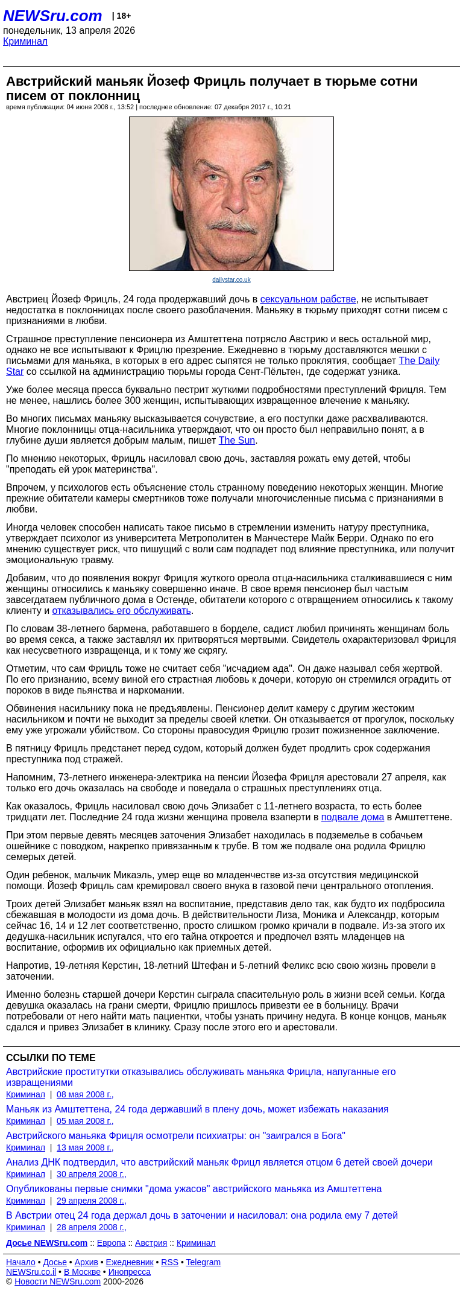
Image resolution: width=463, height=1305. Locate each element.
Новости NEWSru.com (57, 1281)
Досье (55, 1262)
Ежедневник (130, 1262)
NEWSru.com (52, 16)
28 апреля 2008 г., (92, 1227)
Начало (21, 1262)
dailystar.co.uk (231, 279)
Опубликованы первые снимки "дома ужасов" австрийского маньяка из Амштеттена (194, 1189)
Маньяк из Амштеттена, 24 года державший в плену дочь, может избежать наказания (197, 1109)
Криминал (25, 41)
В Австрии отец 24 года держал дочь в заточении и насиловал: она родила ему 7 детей (202, 1215)
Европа (111, 1243)
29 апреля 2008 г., (92, 1200)
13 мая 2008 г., (85, 1147)
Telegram (203, 1262)
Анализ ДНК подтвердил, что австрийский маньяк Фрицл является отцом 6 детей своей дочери (219, 1162)
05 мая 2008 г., (85, 1121)
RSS (169, 1262)
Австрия (151, 1243)
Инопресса (130, 1272)
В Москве (82, 1272)
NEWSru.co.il (31, 1272)
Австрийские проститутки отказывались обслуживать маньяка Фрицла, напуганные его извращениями (201, 1077)
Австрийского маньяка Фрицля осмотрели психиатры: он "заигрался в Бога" (175, 1136)
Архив (86, 1262)
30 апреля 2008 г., (92, 1174)
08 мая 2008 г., (85, 1094)
